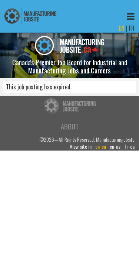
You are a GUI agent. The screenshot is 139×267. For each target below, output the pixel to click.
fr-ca (129, 146)
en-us (115, 146)
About (70, 126)
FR (132, 28)
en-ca (100, 146)
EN (122, 28)
